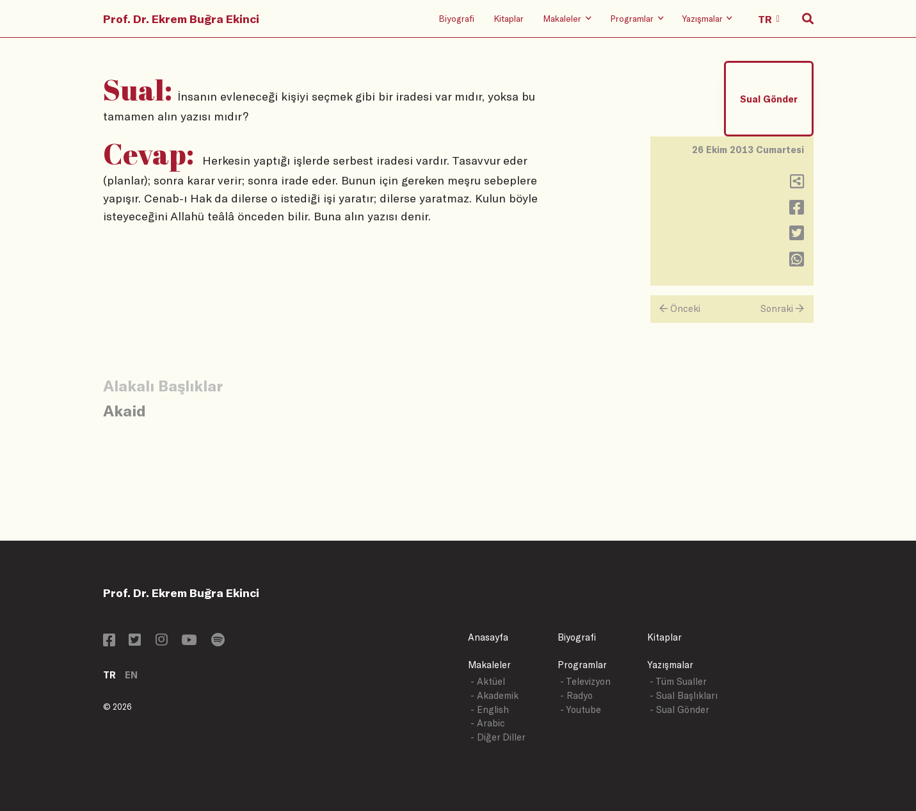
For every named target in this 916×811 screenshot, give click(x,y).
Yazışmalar (670, 664)
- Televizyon (585, 681)
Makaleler (489, 664)
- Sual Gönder (679, 709)
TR (109, 674)
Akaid (124, 410)
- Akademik (494, 695)
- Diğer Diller (498, 737)
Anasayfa (488, 637)
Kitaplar (509, 18)
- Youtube (580, 709)
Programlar (582, 664)
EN (131, 674)
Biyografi (456, 18)
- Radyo (576, 695)
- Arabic (487, 722)
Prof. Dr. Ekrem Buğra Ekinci (181, 19)
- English (489, 709)
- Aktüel (487, 681)
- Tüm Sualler (678, 681)
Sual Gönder (769, 99)
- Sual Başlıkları (684, 695)
